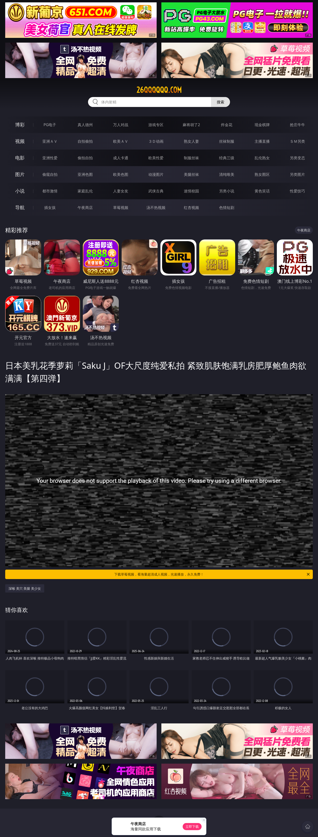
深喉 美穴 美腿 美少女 (25, 588)
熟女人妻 (191, 141)
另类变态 (297, 157)
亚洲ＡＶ (49, 141)
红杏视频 (191, 207)
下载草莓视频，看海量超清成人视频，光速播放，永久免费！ (212, 574)
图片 (20, 174)
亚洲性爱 (49, 157)
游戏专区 (155, 124)
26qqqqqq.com (159, 90)
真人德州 (85, 124)
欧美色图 (120, 174)
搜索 (220, 102)
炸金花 (226, 124)
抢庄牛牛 (297, 124)
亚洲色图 (85, 174)
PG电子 (50, 124)
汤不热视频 (155, 207)
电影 (20, 158)
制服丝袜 (191, 157)
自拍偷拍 (85, 141)
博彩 (20, 124)
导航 (20, 207)
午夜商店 (85, 207)
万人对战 (120, 124)
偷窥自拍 (49, 174)
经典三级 (226, 157)
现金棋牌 (262, 124)
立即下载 (192, 826)
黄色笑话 (262, 191)
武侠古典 (155, 191)
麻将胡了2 (191, 124)
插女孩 (50, 207)
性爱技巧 (297, 191)
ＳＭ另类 (297, 141)
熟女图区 (262, 174)
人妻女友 (120, 191)
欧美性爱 (155, 157)
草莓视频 (120, 207)
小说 (20, 191)
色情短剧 (226, 207)
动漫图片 (155, 174)
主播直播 (262, 141)
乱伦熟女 (262, 157)
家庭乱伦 (85, 191)
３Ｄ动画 (155, 141)
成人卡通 (120, 157)
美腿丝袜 (191, 174)
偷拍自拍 (85, 157)
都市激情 (49, 191)
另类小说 (226, 191)
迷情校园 (191, 191)
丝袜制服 (226, 141)
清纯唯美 (226, 174)
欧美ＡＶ (120, 141)
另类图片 (297, 174)
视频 (20, 141)
